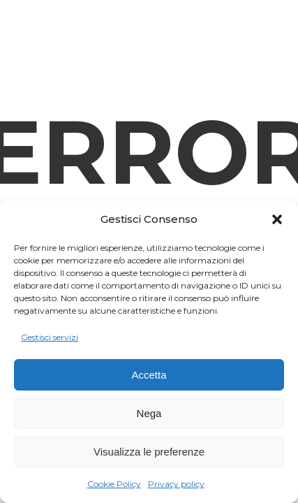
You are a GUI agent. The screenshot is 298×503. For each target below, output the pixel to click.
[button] (277, 219)
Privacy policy (176, 484)
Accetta (148, 375)
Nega (149, 413)
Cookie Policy (114, 484)
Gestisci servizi (49, 337)
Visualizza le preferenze (149, 452)
